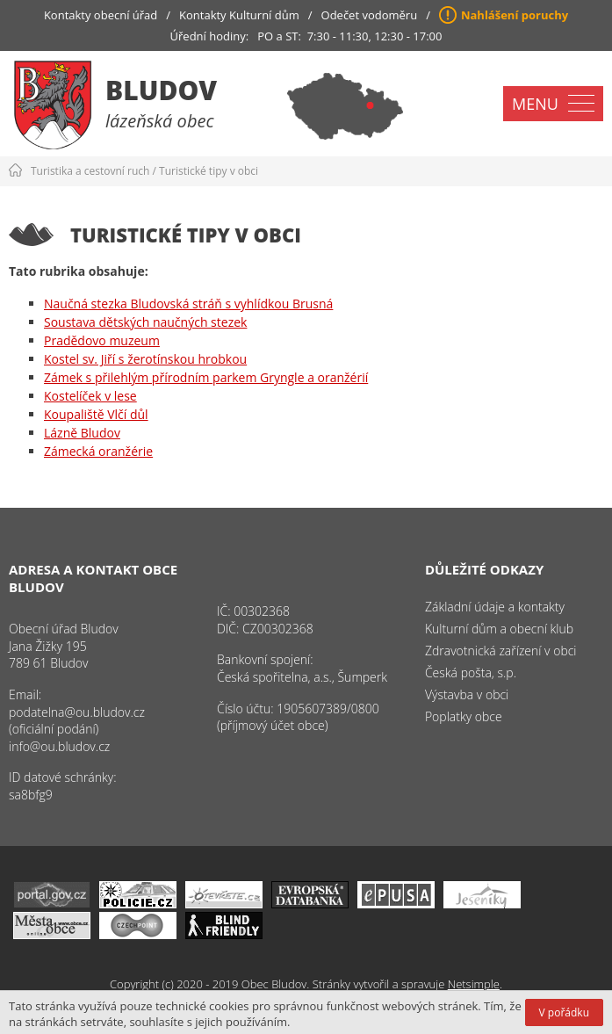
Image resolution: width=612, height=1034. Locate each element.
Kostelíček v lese (90, 395)
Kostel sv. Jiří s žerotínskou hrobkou (145, 359)
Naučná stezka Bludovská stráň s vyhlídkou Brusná (188, 303)
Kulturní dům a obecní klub (499, 628)
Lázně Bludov (82, 432)
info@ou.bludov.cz (59, 746)
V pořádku (564, 1012)
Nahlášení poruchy (514, 15)
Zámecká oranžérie (98, 451)
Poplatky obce (463, 716)
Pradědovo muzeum (102, 340)
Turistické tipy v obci (208, 170)
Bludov (161, 90)
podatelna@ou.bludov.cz (77, 712)
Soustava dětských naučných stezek (145, 322)
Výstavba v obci (466, 694)
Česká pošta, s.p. (470, 672)
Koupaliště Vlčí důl (96, 414)
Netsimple (474, 984)
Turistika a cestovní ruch (90, 170)
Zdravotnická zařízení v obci (501, 650)
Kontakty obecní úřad (100, 15)
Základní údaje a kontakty (495, 606)
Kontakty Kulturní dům (239, 15)
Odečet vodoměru (369, 15)
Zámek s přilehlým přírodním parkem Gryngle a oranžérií (206, 377)
